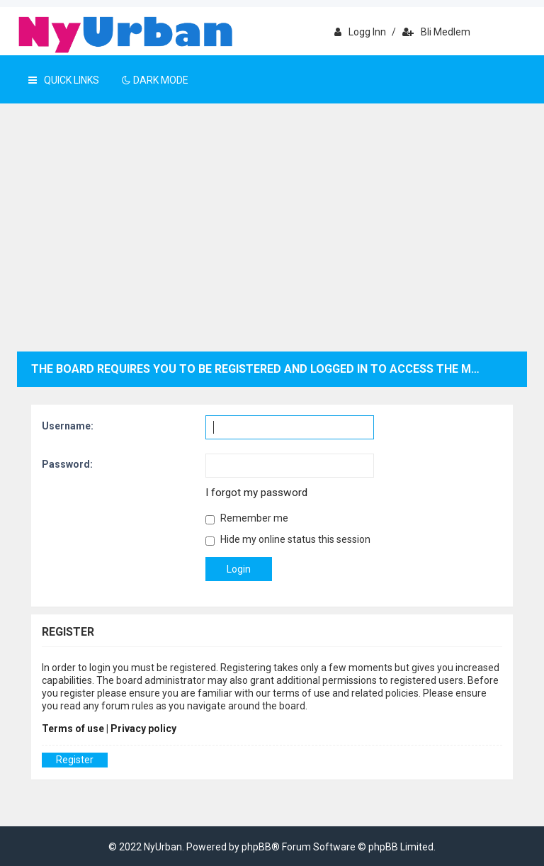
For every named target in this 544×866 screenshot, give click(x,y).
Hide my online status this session (287, 540)
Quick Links (63, 80)
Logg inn (360, 32)
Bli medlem (436, 32)
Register (75, 759)
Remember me (246, 518)
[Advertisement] (272, 245)
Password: (67, 464)
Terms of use (73, 728)
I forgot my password (256, 492)
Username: (68, 426)
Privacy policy (143, 728)
